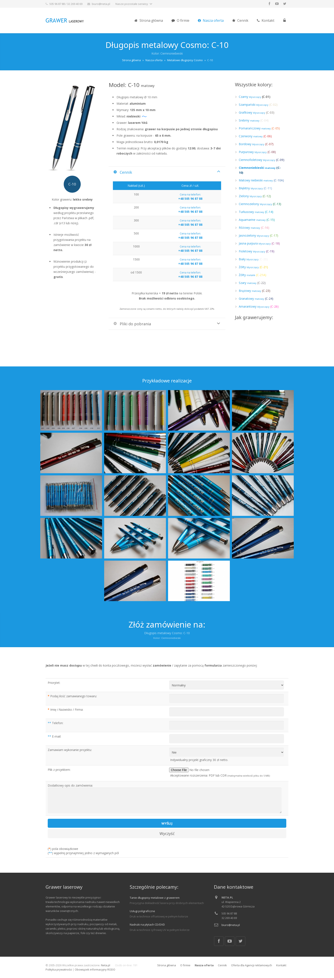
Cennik (222, 965)
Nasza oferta (154, 60)
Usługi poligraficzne (142, 911)
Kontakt (281, 965)
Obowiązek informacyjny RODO (95, 969)
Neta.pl (105, 965)
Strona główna (131, 60)
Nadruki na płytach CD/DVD (147, 924)
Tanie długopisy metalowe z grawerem (155, 898)
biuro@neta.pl (101, 4)
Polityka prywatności (59, 969)
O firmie (185, 965)
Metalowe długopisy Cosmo (185, 60)
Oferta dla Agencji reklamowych (251, 965)
